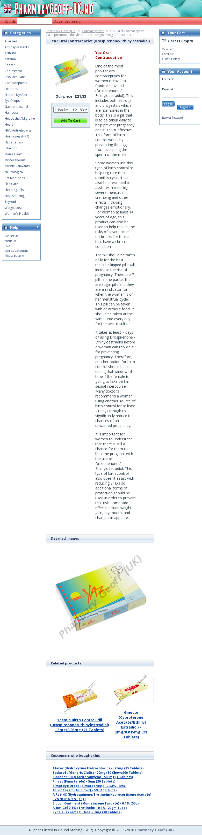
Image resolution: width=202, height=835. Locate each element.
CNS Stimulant (15, 77)
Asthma (10, 59)
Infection (11, 148)
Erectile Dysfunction (19, 95)
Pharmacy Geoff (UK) (61, 31)
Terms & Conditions (16, 250)
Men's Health (14, 154)
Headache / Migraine (20, 118)
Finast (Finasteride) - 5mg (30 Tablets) (84, 781)
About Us (10, 241)
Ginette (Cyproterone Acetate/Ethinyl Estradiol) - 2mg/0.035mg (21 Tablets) (131, 722)
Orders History (171, 59)
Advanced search (68, 21)
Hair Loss (11, 112)
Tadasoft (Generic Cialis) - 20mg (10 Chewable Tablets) (97, 772)
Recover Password (172, 117)
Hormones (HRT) (17, 136)
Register (185, 107)
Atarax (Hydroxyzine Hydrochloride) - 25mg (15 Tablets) (98, 768)
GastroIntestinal (16, 106)
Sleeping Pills (14, 190)
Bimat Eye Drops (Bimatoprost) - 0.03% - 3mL (89, 786)
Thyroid (10, 202)
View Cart (168, 49)
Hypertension (15, 142)
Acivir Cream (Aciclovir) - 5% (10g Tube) (85, 790)
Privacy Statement (15, 255)
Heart (9, 124)
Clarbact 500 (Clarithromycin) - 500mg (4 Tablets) (93, 777)
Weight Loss (13, 207)
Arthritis (10, 53)
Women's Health (17, 213)
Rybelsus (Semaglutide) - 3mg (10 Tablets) (87, 812)
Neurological (14, 172)
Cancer (10, 65)
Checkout (168, 54)
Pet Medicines (15, 178)
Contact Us (11, 236)
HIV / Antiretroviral (18, 130)
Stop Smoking (15, 196)
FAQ (7, 246)
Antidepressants (17, 47)
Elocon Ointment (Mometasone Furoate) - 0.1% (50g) (96, 803)
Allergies (11, 41)
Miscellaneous (15, 160)
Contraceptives (93, 31)
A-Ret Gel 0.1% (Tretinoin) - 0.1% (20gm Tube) (90, 808)
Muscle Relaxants (17, 166)
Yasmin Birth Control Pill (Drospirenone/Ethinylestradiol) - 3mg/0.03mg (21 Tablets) (79, 723)
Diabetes (11, 89)
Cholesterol (13, 71)
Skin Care (11, 184)
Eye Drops (12, 100)
